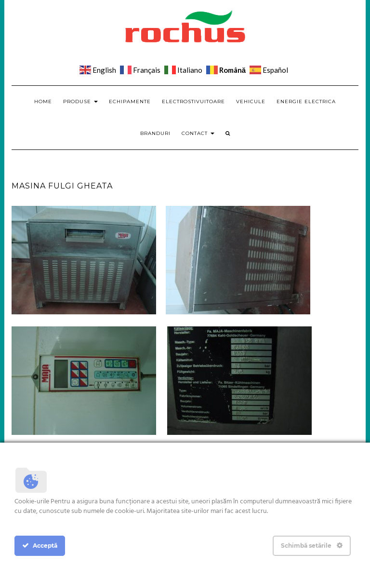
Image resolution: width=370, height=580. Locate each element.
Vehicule (250, 101)
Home (43, 101)
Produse (80, 101)
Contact (198, 133)
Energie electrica (306, 101)
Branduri (155, 133)
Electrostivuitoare (193, 101)
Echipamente (130, 101)
